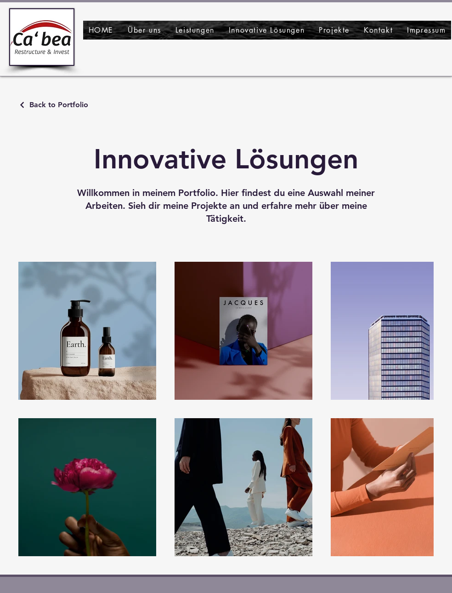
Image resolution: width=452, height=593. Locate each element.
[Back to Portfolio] (53, 105)
